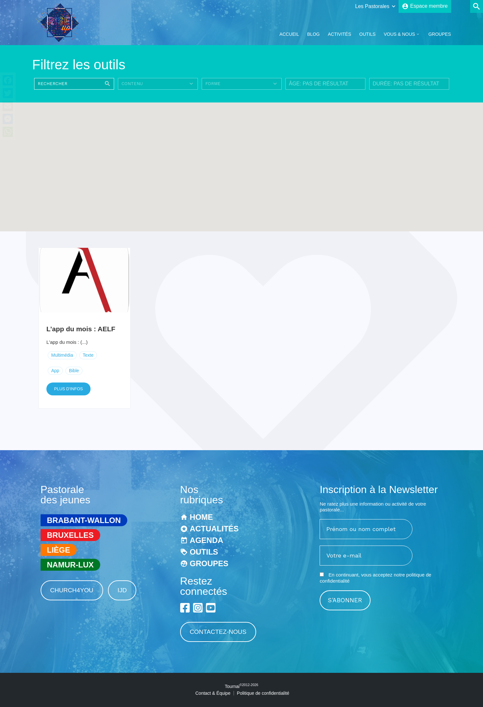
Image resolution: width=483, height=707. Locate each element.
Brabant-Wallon (84, 520)
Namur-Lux (70, 564)
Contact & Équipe (212, 693)
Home (201, 517)
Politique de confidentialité (263, 693)
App (55, 370)
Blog (313, 34)
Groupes (439, 34)
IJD (122, 590)
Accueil (289, 34)
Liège (58, 550)
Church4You (71, 590)
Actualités (214, 528)
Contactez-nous (218, 631)
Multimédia (62, 355)
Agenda (206, 540)
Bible (74, 370)
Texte (88, 355)
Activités (339, 34)
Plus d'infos (68, 388)
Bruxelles (70, 535)
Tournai (241, 686)
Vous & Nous (399, 34)
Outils (367, 34)
